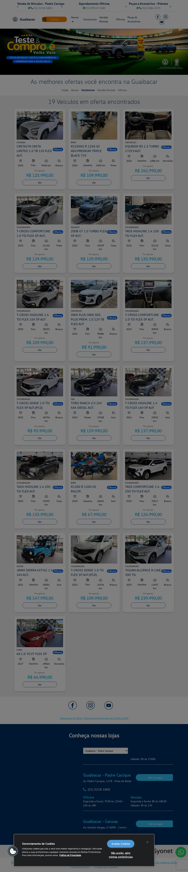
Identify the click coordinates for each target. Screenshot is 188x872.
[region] (84, 850)
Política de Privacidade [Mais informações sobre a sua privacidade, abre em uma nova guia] (70, 855)
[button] (13, 851)
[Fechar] (147, 842)
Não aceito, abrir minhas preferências (121, 854)
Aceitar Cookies (121, 843)
